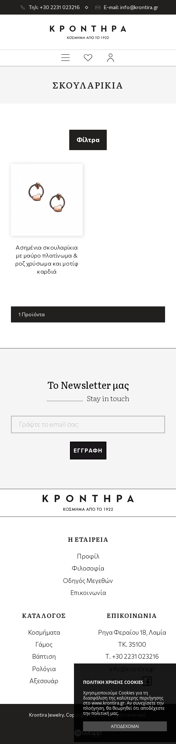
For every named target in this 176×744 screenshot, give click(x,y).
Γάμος (43, 644)
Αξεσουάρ (44, 681)
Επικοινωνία (88, 592)
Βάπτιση (44, 656)
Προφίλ (88, 556)
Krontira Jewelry (88, 32)
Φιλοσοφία (88, 568)
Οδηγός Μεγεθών (88, 580)
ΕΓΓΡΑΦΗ (88, 450)
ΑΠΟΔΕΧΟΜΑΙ (125, 726)
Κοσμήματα (44, 632)
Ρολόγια (44, 669)
